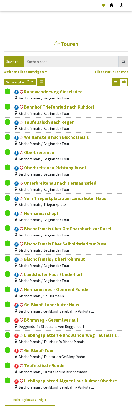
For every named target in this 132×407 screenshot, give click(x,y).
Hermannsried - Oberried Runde (56, 289)
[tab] (66, 72)
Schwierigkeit (18, 82)
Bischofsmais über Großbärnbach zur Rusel (67, 228)
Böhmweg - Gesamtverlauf (51, 320)
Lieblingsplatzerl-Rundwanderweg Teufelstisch (73, 335)
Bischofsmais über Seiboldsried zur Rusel (66, 244)
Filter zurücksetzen (111, 71)
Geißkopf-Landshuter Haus (51, 305)
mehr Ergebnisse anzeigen (30, 400)
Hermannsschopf (41, 213)
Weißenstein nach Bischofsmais (56, 137)
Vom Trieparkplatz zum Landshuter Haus (65, 198)
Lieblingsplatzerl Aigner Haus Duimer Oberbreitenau (77, 381)
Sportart (12, 61)
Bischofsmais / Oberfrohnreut (54, 259)
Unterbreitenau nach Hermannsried (60, 183)
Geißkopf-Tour (39, 350)
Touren (66, 43)
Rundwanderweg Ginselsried (53, 91)
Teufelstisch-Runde (44, 365)
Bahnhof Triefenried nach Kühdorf (59, 107)
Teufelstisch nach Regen (49, 122)
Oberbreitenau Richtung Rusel (55, 168)
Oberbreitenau (39, 152)
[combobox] (71, 61)
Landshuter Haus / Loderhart (53, 274)
